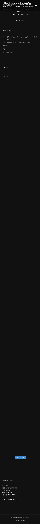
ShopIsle (13, 517)
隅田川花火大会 (7, 52)
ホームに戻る (20, 20)
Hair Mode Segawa (17, 3)
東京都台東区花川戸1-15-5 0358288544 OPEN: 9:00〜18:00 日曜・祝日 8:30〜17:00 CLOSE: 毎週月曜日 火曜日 (18, 6)
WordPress (26, 517)
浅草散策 (5, 46)
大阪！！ (5, 49)
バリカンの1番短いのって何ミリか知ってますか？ (17, 42)
